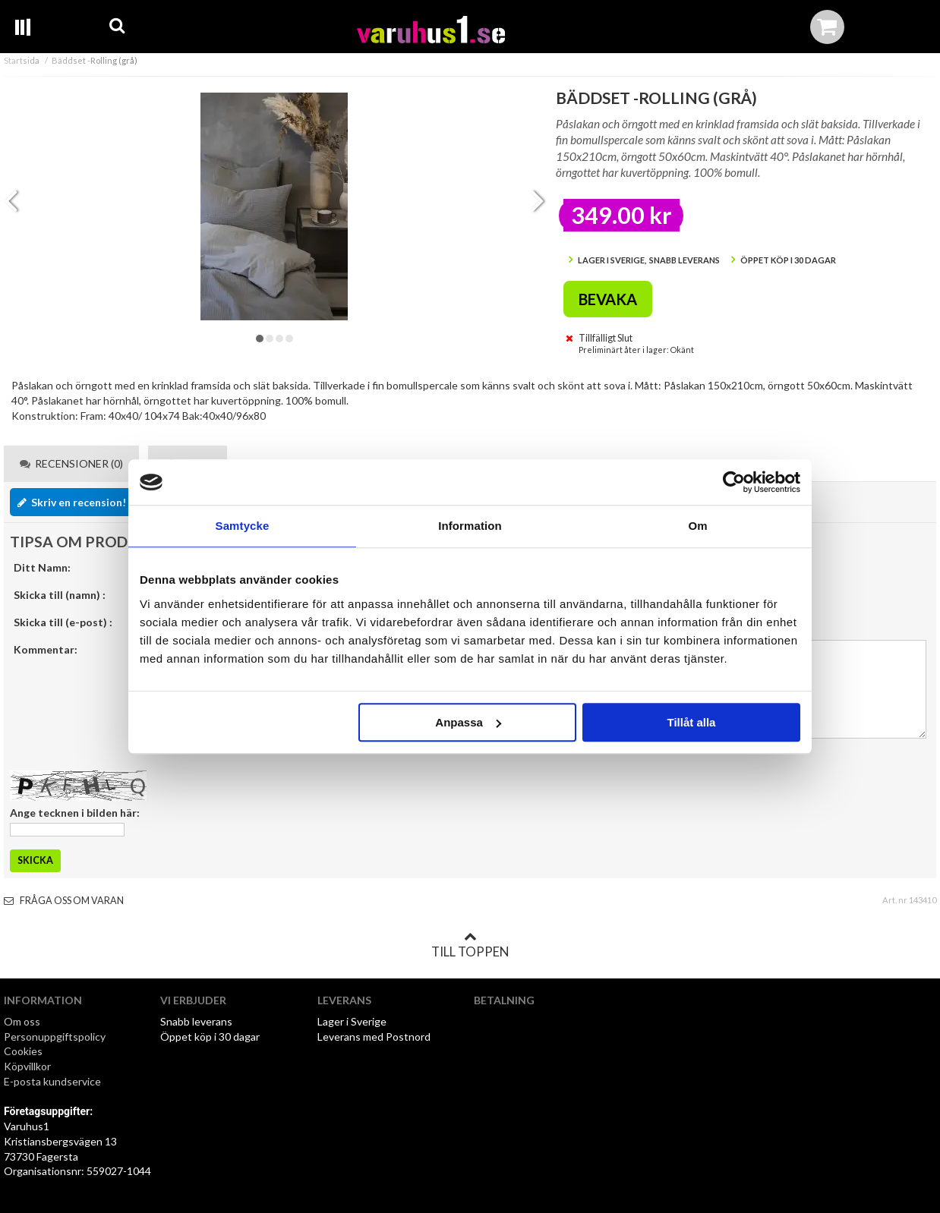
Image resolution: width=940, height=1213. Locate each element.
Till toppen (470, 945)
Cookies (23, 1050)
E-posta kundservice (53, 1081)
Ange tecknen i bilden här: (75, 812)
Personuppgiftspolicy (55, 1036)
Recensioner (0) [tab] (71, 463)
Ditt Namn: (42, 567)
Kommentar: (45, 649)
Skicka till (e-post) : (63, 622)
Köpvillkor (27, 1066)
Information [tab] (470, 525)
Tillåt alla (691, 722)
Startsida (21, 60)
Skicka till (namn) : (60, 594)
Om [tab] (697, 525)
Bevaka (608, 299)
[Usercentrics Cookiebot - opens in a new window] (733, 482)
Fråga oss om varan (64, 900)
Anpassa (468, 722)
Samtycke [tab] (243, 525)
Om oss (22, 1021)
